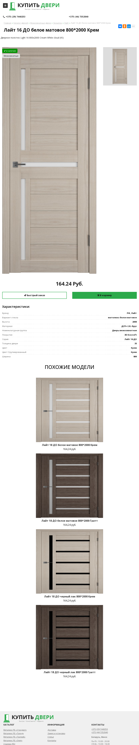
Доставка (52, 730)
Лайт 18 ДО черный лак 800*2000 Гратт (70, 672)
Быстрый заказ (34, 295)
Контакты (52, 740)
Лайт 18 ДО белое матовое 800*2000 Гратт (69, 520)
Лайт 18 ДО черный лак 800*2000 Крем (69, 596)
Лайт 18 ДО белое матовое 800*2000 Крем (69, 445)
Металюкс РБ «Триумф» (14, 737)
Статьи (51, 737)
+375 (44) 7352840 (78, 16)
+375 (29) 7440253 (14, 17)
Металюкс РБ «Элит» (12, 740)
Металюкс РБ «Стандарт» (15, 730)
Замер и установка (56, 733)
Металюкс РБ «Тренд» (13, 733)
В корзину (104, 295)
